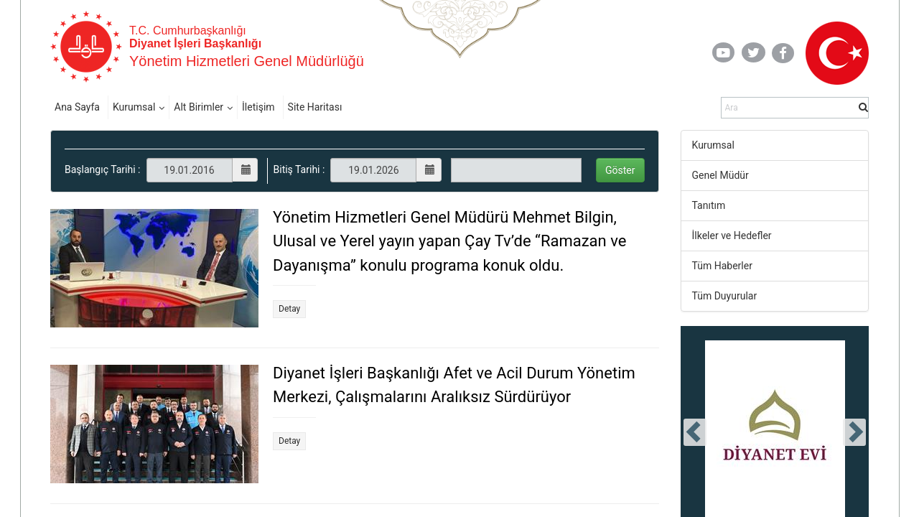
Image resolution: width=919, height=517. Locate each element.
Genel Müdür (720, 175)
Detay (289, 309)
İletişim (258, 107)
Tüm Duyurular (724, 296)
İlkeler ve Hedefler (732, 235)
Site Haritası (315, 107)
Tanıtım (709, 205)
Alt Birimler (198, 107)
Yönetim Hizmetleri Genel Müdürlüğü (246, 61)
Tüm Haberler (722, 265)
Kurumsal (134, 107)
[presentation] (695, 432)
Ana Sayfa (77, 107)
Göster (620, 170)
